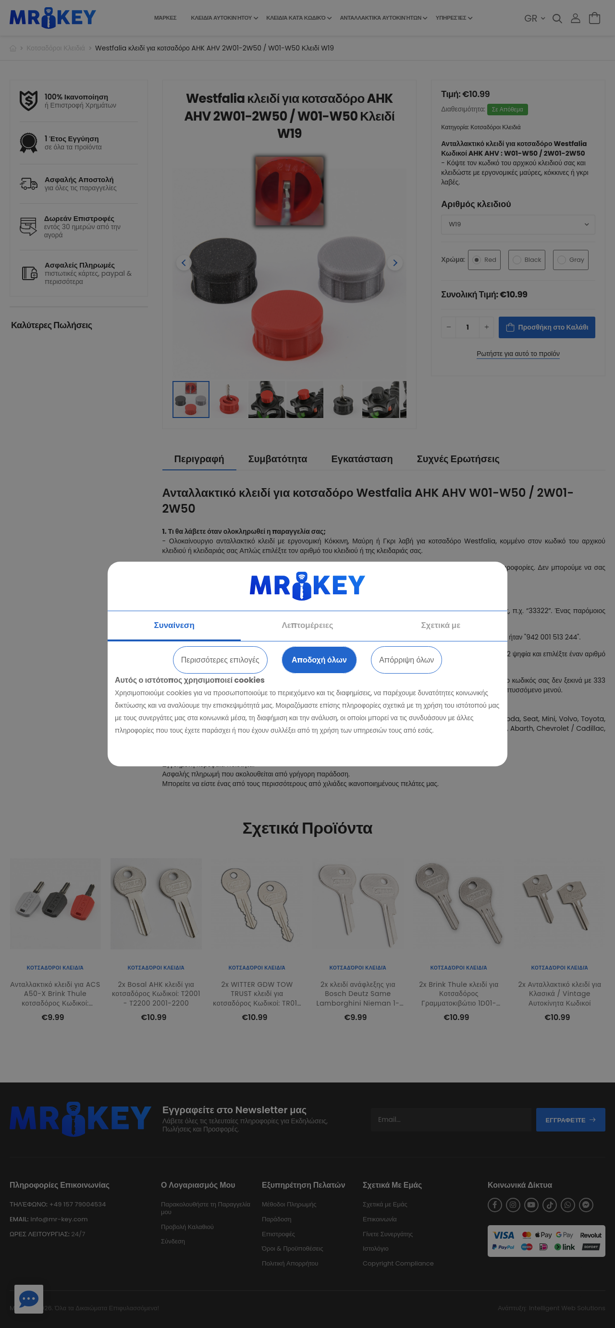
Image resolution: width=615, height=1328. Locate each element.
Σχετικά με (440, 625)
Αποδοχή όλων (319, 659)
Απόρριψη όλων (406, 659)
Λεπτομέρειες (307, 625)
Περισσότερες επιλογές (220, 659)
